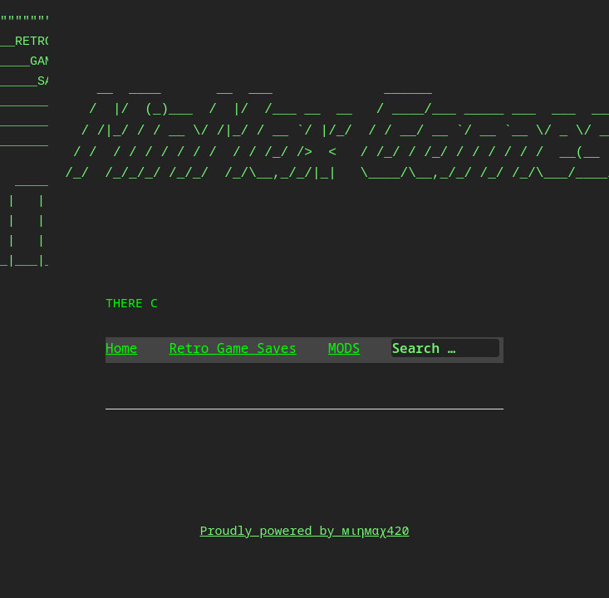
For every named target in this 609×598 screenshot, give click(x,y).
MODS (344, 348)
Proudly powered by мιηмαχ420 (304, 530)
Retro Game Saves (233, 348)
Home (121, 348)
